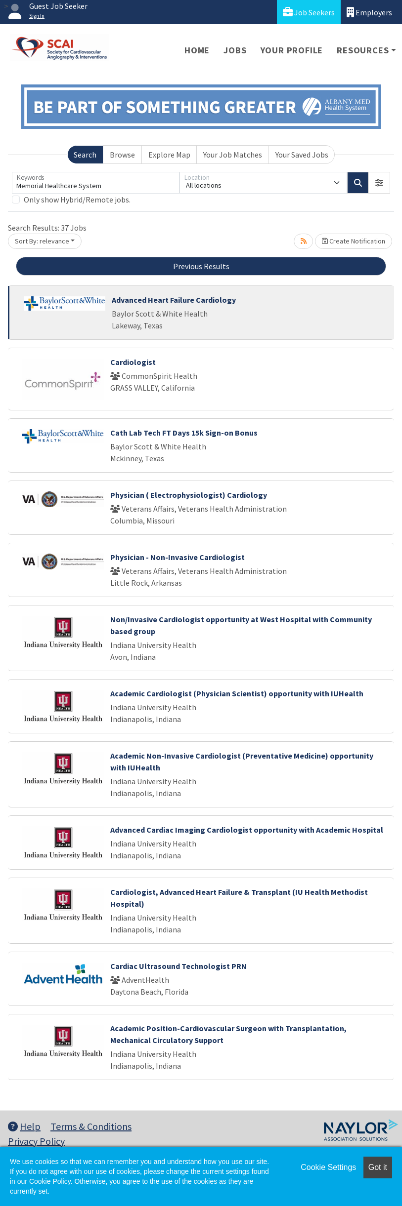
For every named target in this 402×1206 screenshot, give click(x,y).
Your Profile (292, 50)
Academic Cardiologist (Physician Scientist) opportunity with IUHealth (236, 693)
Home (197, 50)
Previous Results (201, 266)
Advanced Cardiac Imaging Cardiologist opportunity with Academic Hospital (246, 830)
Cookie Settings (328, 1167)
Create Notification (353, 241)
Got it (377, 1167)
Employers (369, 12)
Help (24, 1126)
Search (85, 155)
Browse (122, 155)
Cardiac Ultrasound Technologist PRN (178, 966)
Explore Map (169, 155)
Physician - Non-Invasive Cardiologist (177, 557)
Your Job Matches (232, 155)
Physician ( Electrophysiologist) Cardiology (188, 495)
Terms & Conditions (91, 1126)
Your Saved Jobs (301, 155)
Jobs (234, 50)
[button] (379, 183)
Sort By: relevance (42, 241)
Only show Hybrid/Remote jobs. (77, 199)
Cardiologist (133, 362)
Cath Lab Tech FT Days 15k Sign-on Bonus (184, 433)
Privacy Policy (36, 1141)
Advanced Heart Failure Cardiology (174, 300)
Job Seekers (309, 12)
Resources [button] (363, 50)
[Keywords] (95, 183)
